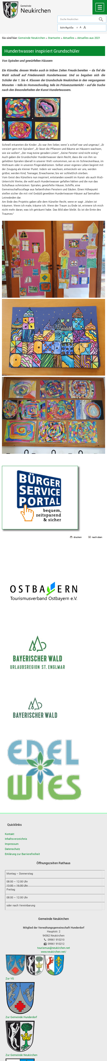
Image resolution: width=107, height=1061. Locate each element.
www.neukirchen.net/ (53, 951)
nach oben (97, 537)
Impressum (12, 844)
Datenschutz (12, 849)
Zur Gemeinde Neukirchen (21, 1055)
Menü (99, 7)
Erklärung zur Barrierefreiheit (22, 854)
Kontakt (9, 834)
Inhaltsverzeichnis (16, 839)
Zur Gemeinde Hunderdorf (21, 1017)
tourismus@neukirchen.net (53, 948)
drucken (78, 537)
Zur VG (10, 978)
